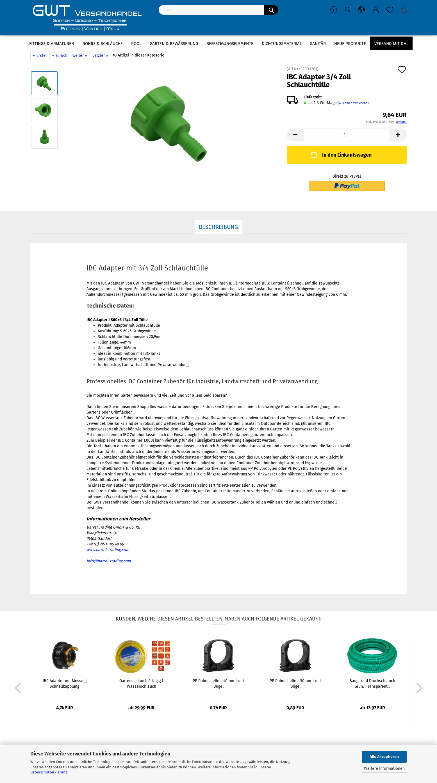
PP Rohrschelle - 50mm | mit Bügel (295, 683)
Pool (136, 43)
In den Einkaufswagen (340, 154)
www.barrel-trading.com (108, 549)
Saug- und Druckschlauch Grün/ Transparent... (372, 683)
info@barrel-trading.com (109, 561)
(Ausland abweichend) (353, 103)
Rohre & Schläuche (103, 43)
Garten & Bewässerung (174, 43)
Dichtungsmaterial (282, 43)
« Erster (40, 55)
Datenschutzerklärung (48, 772)
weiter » (79, 55)
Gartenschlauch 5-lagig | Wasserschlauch (141, 683)
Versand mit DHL (391, 43)
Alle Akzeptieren (384, 756)
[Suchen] (271, 10)
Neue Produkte (350, 43)
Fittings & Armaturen (51, 43)
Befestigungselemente (229, 43)
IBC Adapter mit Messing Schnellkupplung (65, 683)
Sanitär (318, 43)
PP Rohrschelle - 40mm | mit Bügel (218, 683)
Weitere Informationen (384, 768)
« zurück (59, 55)
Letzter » (100, 55)
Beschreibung (218, 227)
